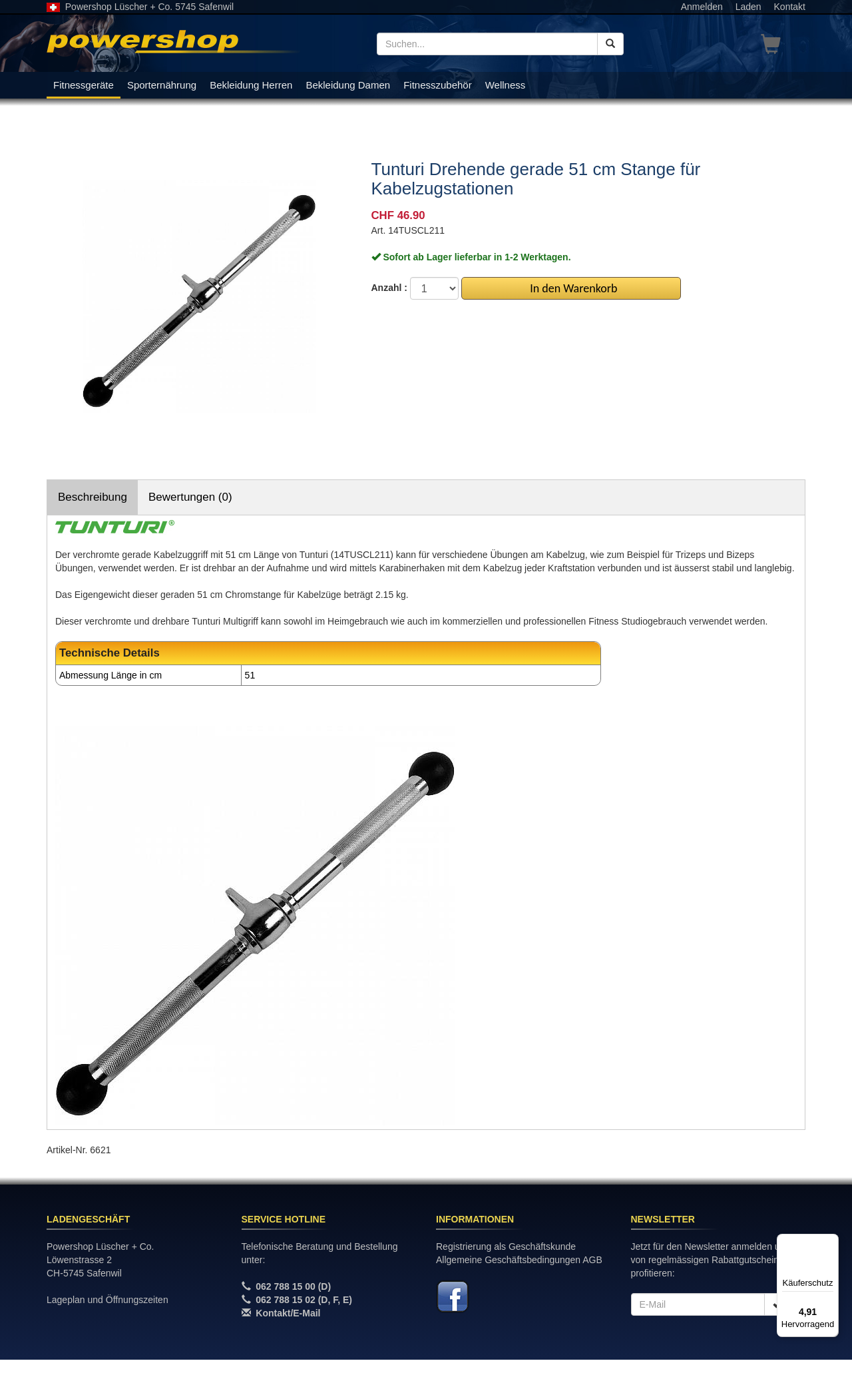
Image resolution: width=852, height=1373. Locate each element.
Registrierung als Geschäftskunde (506, 1246)
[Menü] (831, 1242)
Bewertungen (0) (190, 497)
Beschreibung (92, 497)
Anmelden (702, 6)
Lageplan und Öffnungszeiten (107, 1299)
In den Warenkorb (571, 288)
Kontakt (789, 6)
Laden (748, 6)
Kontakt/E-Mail (288, 1313)
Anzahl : (389, 287)
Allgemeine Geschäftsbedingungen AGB (519, 1259)
